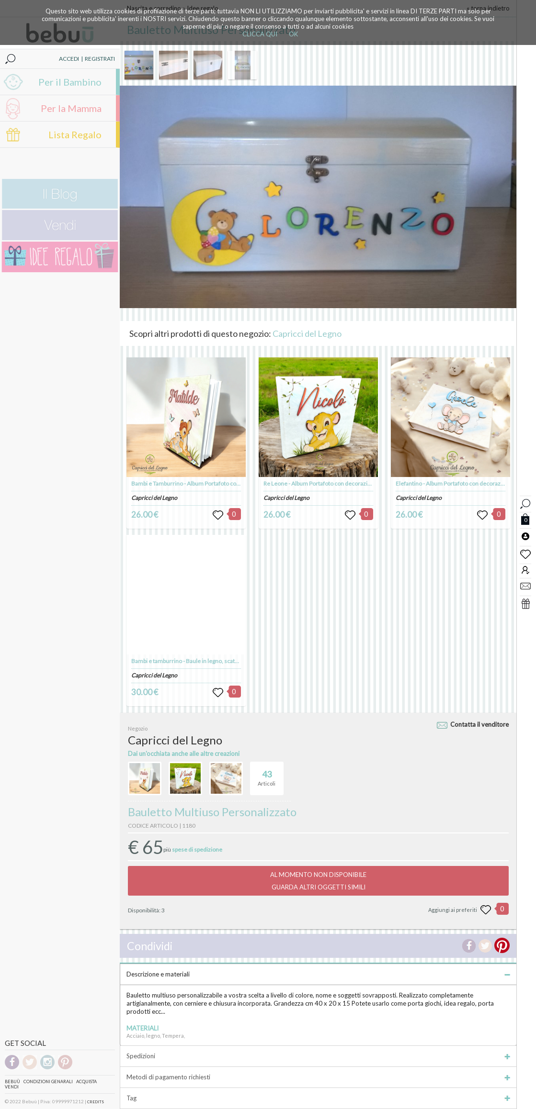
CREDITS (95, 1101)
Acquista (86, 1081)
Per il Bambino (70, 82)
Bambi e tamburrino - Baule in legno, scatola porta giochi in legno (212, 661)
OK (293, 34)
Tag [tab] (318, 1098)
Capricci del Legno (307, 333)
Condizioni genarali (48, 1081)
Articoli (266, 774)
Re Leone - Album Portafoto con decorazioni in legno (330, 483)
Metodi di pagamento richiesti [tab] (318, 1077)
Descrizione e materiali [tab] (318, 974)
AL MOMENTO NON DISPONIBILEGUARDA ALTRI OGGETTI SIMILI (318, 881)
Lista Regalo (75, 134)
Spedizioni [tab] (318, 1056)
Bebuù (12, 1081)
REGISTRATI (100, 58)
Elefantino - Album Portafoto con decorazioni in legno (463, 483)
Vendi (12, 1086)
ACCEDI (69, 58)
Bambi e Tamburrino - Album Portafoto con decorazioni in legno (211, 483)
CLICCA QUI (259, 34)
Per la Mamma (71, 108)
